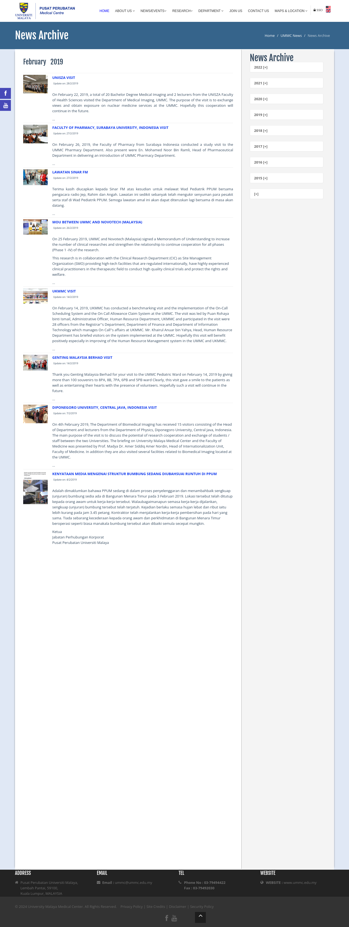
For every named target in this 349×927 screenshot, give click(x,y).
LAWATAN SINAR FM (70, 172)
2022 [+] (260, 67)
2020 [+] (260, 98)
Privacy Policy (132, 906)
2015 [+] (260, 178)
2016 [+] (260, 162)
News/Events (154, 11)
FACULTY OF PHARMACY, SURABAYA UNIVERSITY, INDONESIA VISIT (110, 127)
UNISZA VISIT (63, 77)
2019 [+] (260, 114)
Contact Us (258, 11)
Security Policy (202, 906)
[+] (256, 193)
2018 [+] (260, 130)
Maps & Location (291, 11)
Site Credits (155, 906)
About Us (125, 11)
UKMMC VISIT (64, 291)
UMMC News (291, 35)
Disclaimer (177, 906)
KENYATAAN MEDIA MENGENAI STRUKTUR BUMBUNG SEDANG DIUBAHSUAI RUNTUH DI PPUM (134, 473)
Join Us (235, 11)
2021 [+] (260, 83)
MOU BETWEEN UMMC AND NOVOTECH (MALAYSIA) (97, 222)
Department (211, 11)
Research (182, 11)
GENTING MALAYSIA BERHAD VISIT (82, 357)
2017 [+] (260, 146)
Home (104, 11)
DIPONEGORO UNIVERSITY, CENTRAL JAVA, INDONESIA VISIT (104, 407)
